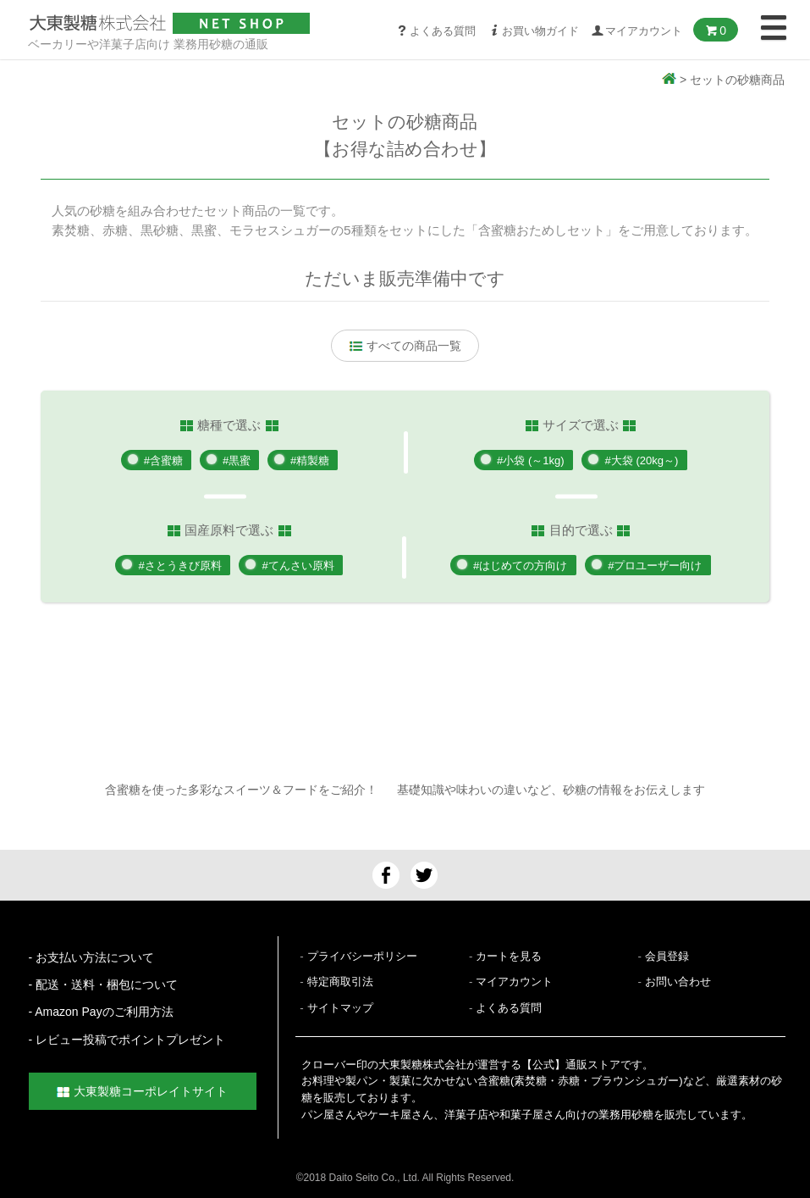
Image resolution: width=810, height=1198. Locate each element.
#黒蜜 (237, 460)
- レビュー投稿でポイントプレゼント (127, 1039)
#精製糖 (314, 460)
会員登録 (667, 956)
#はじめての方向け (520, 565)
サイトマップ (340, 1007)
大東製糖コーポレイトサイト (142, 1091)
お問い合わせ (678, 981)
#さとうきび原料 (179, 565)
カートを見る (509, 956)
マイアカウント (514, 981)
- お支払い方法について (92, 957)
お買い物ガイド (533, 31)
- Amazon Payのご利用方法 (101, 1011)
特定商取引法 (340, 981)
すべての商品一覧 (405, 345)
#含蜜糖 (160, 460)
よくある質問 (435, 31)
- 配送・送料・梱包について (104, 984)
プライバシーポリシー (362, 956)
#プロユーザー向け (657, 565)
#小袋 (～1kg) (530, 460)
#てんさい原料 (300, 565)
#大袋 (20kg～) (644, 460)
